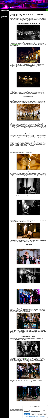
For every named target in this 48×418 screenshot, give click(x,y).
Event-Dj (26, 358)
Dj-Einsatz (25, 402)
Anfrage (43, 10)
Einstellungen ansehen (41, 414)
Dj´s (36, 135)
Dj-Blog (31, 10)
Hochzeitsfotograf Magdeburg (15, 44)
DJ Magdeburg (5, 10)
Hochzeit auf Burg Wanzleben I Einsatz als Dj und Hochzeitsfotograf (26, 14)
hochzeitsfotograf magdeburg (22, 410)
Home (28, 10)
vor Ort (35, 10)
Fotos (40, 10)
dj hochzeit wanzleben (22, 409)
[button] (46, 406)
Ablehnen (33, 414)
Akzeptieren (26, 414)
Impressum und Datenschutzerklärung (30, 416)
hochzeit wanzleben (14, 410)
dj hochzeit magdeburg (14, 409)
